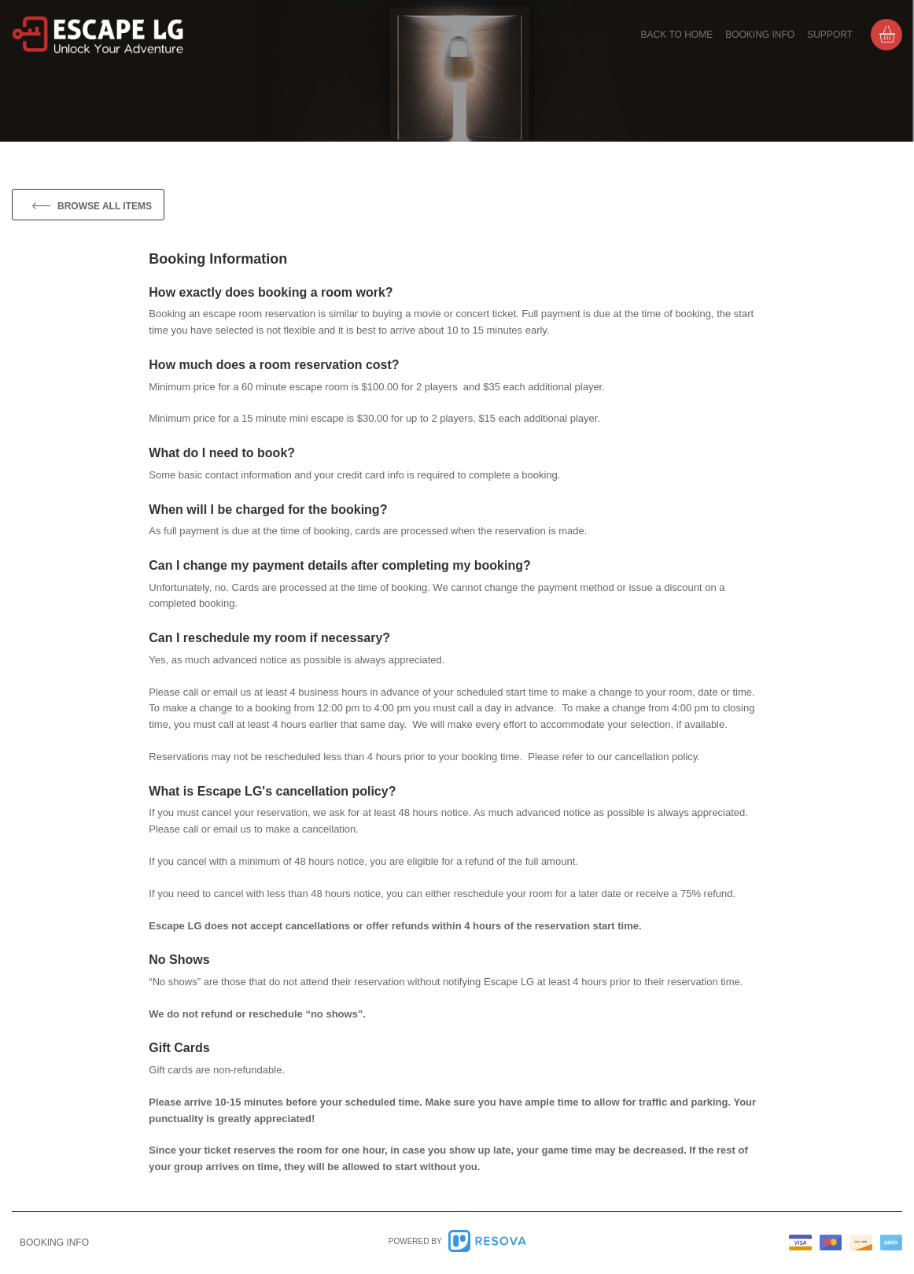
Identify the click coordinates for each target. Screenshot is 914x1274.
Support (830, 34)
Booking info (759, 34)
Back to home (677, 34)
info (54, 1242)
